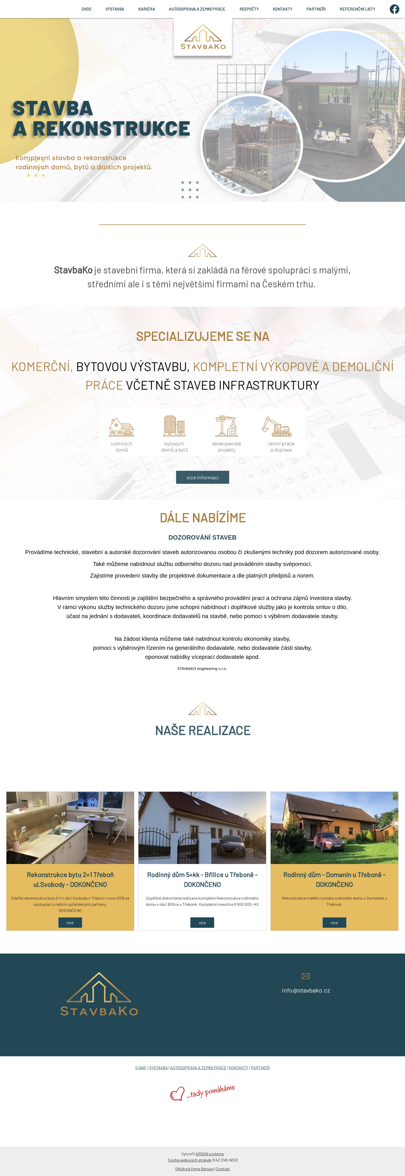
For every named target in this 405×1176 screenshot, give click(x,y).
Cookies (223, 1168)
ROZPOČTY (249, 8)
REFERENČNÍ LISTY (357, 8)
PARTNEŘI (315, 8)
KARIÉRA (146, 8)
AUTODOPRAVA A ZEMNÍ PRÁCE (197, 8)
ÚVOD (86, 8)
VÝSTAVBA (114, 8)
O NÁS (140, 1067)
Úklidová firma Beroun (194, 1168)
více (70, 922)
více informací (202, 498)
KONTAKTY (282, 8)
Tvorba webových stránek (189, 1159)
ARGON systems (210, 1153)
